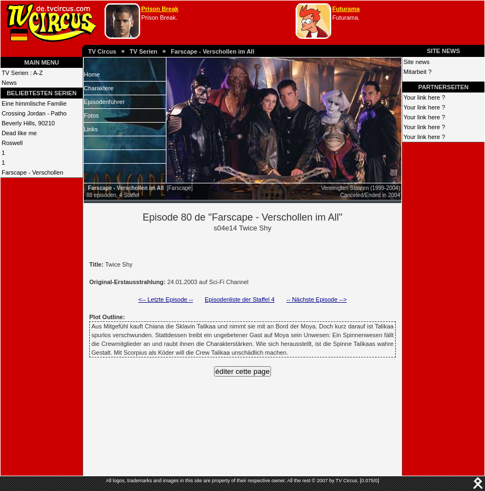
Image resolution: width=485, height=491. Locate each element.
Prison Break (159, 8)
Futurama (346, 8)
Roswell (12, 143)
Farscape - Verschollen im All (212, 51)
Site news (416, 62)
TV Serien (144, 51)
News (9, 82)
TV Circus (102, 51)
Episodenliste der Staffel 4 (240, 299)
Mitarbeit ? (417, 71)
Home (92, 74)
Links (91, 129)
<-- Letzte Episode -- (165, 299)
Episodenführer (104, 102)
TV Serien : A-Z (22, 73)
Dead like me (19, 133)
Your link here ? (424, 97)
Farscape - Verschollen (32, 172)
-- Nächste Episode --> (316, 299)
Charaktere (98, 88)
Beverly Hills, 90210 (28, 123)
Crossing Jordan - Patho (34, 113)
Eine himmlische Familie (34, 103)
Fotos (91, 115)
